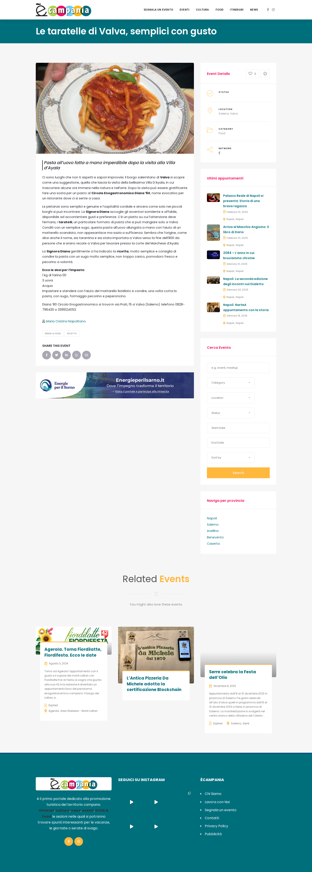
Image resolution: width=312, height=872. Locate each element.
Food (220, 9)
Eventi (184, 9)
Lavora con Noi (217, 801)
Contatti (212, 817)
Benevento (215, 537)
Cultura (202, 9)
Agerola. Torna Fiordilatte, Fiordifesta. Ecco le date (72, 652)
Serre (246, 723)
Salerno (224, 113)
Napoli (230, 219)
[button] (231, 382)
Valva (234, 113)
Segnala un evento (158, 9)
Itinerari (237, 9)
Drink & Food (53, 333)
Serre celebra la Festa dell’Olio (232, 675)
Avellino (213, 531)
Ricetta (72, 333)
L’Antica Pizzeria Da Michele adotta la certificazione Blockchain (154, 684)
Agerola (54, 711)
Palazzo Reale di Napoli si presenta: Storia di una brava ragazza (243, 201)
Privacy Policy (216, 826)
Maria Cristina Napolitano (66, 321)
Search (238, 473)
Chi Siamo (213, 793)
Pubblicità (213, 834)
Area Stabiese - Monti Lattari (79, 711)
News (254, 9)
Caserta (213, 543)
